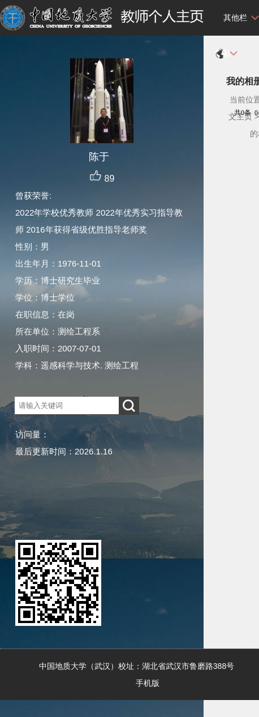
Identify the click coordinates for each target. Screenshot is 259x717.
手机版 (147, 683)
